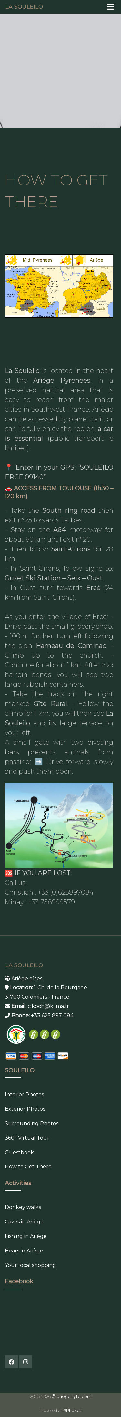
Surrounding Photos (31, 1123)
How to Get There (28, 1167)
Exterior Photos (25, 1109)
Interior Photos (24, 1094)
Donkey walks (23, 1207)
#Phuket (72, 1410)
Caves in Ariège (24, 1222)
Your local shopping (30, 1265)
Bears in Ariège (24, 1251)
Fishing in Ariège (26, 1236)
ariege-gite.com (74, 1396)
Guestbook (19, 1152)
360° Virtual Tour (27, 1138)
